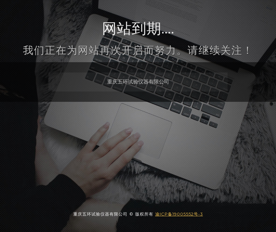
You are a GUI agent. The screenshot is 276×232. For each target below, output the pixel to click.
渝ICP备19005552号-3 (179, 214)
